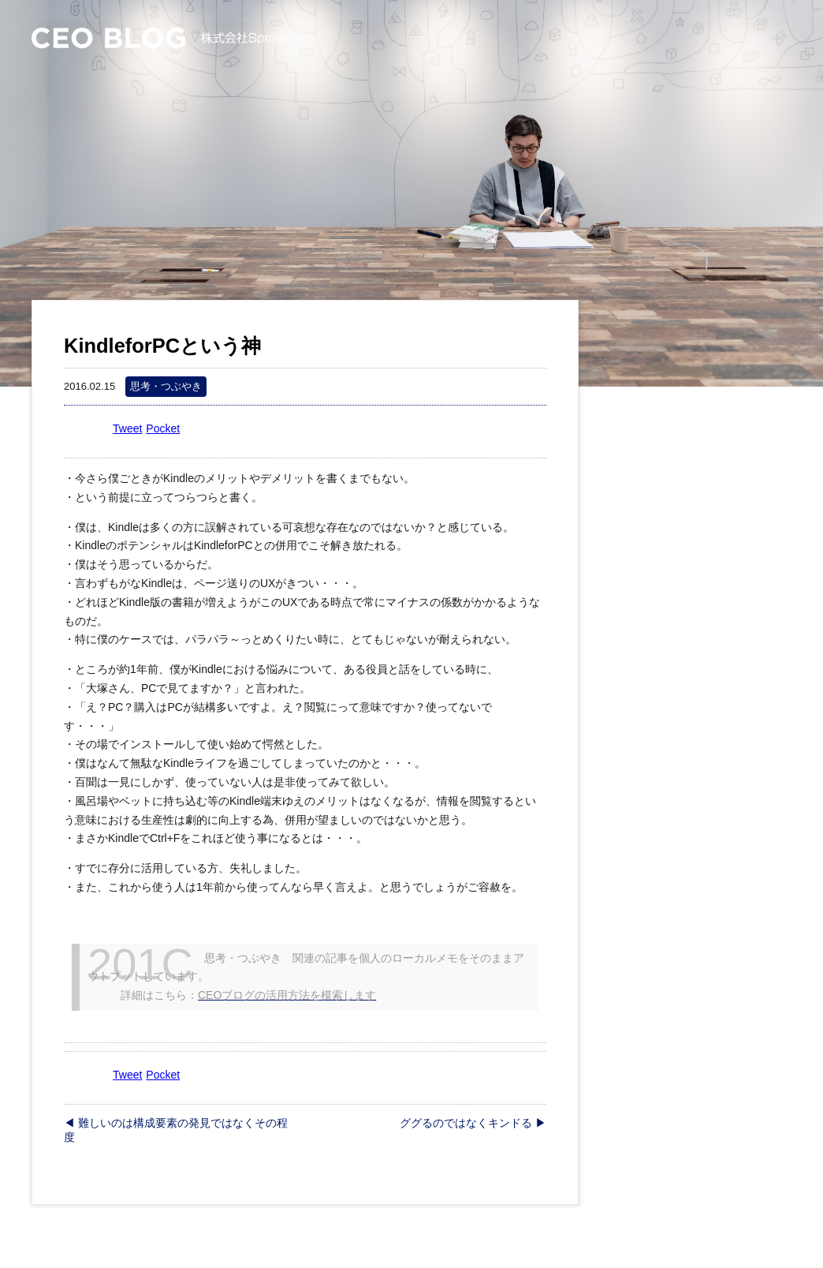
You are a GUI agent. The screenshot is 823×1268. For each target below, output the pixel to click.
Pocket (163, 428)
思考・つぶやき (166, 386)
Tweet (127, 428)
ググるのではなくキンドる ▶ (473, 1123)
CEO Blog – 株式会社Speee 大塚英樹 (159, 38)
